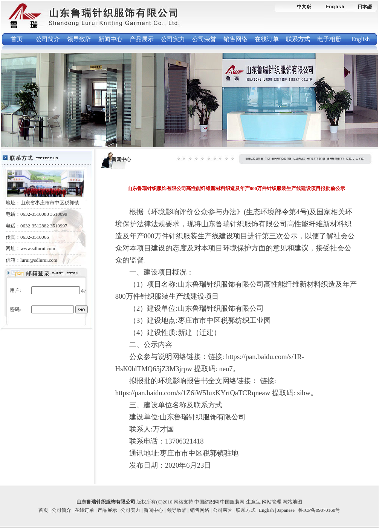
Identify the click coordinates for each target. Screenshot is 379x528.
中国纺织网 (207, 502)
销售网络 (235, 39)
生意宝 (254, 502)
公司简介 (48, 39)
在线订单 (267, 39)
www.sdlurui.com (37, 248)
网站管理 (272, 502)
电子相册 (329, 39)
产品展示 (142, 39)
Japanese (286, 510)
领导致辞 (79, 39)
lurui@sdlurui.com (38, 260)
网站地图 (292, 502)
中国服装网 (233, 502)
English (360, 39)
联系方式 (298, 39)
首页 (17, 39)
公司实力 (173, 39)
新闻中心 (110, 39)
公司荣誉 (204, 39)
